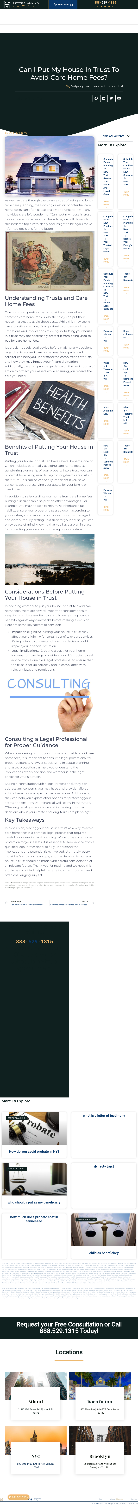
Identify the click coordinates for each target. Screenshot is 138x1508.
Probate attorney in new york (79, 1296)
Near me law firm (115, 1294)
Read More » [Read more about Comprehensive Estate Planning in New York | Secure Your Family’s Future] (126, 259)
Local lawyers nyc (104, 1294)
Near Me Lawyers (100, 1263)
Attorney (116, 1499)
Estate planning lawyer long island (126, 1292)
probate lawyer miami (98, 1271)
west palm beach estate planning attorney (84, 1275)
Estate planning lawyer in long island (46, 1292)
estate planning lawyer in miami (40, 1281)
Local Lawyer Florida (117, 1267)
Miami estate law (84, 1283)
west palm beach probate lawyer (37, 1277)
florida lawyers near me (93, 1281)
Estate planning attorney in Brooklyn (68, 1298)
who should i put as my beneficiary (34, 1202)
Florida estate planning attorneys (75, 1281)
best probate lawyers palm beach (116, 1279)
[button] (12, 17)
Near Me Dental (90, 1263)
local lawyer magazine (83, 1269)
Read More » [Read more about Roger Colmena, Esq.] (126, 348)
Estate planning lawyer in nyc (107, 1292)
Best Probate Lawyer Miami (88, 1265)
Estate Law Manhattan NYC (26, 1288)
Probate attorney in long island (44, 1296)
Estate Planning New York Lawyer (11, 1263)
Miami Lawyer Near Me (61, 1263)
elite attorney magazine (122, 1269)
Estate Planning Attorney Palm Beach (68, 1267)
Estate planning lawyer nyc (9, 1294)
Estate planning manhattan (56, 1294)
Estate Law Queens (67, 1288)
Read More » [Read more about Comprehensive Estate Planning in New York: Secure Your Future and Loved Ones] (106, 204)
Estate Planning (26, 3)
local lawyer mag (71, 1269)
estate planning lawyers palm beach (15, 1273)
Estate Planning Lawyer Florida (77, 1263)
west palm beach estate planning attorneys (59, 1275)
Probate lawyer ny (13, 1296)
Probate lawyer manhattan (38, 1298)
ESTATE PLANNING (16, 132)
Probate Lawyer (6, 1279)
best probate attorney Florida (64, 1279)
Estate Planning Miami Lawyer (29, 1263)
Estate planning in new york (107, 1290)
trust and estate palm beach (70, 1283)
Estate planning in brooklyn (91, 1290)
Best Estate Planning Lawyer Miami (107, 1265)
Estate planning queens (71, 1294)
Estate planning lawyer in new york (89, 1292)
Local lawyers (94, 1294)
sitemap (96, 1503)
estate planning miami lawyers (24, 1271)
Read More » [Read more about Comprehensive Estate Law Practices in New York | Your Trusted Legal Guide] (106, 262)
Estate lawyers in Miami (96, 1283)
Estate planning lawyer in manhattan (67, 1292)
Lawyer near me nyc (84, 1294)
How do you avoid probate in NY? (34, 1152)
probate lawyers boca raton (108, 1277)
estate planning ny (113, 1288)
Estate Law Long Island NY (53, 1288)
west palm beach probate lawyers (57, 1277)
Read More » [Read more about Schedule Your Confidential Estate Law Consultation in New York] (126, 195)
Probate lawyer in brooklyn (109, 1296)
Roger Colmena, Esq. (128, 334)
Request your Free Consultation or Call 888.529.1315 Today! (69, 1327)
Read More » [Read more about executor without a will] (106, 351)
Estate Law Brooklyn (78, 1288)
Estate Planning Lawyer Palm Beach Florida (45, 1267)
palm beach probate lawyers (75, 1277)
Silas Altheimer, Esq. (108, 410)
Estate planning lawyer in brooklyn (26, 1292)
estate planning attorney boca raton (57, 1273)
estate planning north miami (58, 1281)
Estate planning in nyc (122, 1290)
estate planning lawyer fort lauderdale (20, 1281)
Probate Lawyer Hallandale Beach (114, 1263)
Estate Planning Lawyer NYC (46, 1263)
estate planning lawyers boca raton (36, 1273)
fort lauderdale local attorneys (108, 1281)
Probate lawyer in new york (10, 1298)
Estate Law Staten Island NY (10, 1288)
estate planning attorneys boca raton (78, 1273)
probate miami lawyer (39, 1283)
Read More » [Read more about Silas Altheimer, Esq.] (106, 424)
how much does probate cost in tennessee (34, 1219)
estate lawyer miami (111, 1271)
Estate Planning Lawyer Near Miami (16, 1265)
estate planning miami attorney (42, 1271)
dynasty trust (104, 1166)
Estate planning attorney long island (36, 1290)
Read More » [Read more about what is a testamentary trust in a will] (106, 389)
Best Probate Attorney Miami (72, 1265)
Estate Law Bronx (89, 1288)
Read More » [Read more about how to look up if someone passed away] (126, 395)
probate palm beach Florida (54, 1283)
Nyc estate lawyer (125, 1294)
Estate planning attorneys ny (75, 1290)
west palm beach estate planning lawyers (109, 1275)
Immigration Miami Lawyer (86, 1267)
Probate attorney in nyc (94, 1296)
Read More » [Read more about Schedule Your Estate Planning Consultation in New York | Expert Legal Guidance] (106, 319)
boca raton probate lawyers (20, 1277)
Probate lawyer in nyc (24, 1298)
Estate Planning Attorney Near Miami (36, 1265)
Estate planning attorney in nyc (16, 1290)
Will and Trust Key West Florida (49, 1269)
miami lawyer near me (26, 1283)
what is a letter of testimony (104, 1116)
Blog (68, 86)
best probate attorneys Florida (82, 1279)
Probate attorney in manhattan (61, 1296)
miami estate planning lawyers (10, 1283)
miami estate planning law (125, 1281)
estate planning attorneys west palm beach (34, 1275)
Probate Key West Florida (14, 1269)
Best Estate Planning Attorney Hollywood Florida (19, 1267)
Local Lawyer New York (101, 1288)
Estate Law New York (40, 1288)
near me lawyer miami (85, 1271)
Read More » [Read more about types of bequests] (126, 290)
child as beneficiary (104, 1253)
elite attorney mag (110, 1269)
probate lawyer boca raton (124, 1277)
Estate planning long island (41, 1294)
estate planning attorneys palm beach (100, 1273)
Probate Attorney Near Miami (55, 1265)
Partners (134, 1499)
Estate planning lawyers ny (25, 1294)
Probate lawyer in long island (125, 1296)
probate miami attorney (58, 1271)
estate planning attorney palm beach (121, 1273)
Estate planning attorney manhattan (56, 1290)
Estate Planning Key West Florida (30, 1269)
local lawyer (62, 1269)
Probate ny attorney (52, 1298)
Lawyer (28, 6)
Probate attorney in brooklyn (27, 1296)
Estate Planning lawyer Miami (103, 1267)
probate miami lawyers (71, 1271)
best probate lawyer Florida (99, 1279)
